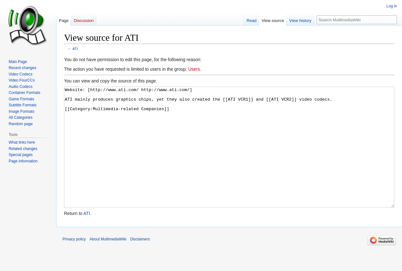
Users (194, 69)
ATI (75, 48)
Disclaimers (140, 263)
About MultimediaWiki (108, 263)
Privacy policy (74, 263)
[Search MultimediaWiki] (357, 19)
